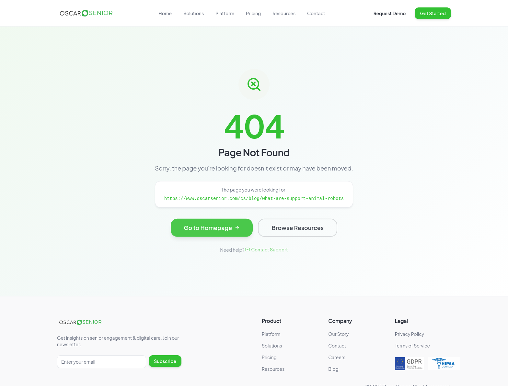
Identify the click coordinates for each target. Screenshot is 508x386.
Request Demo (390, 13)
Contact (316, 13)
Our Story (338, 334)
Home (165, 13)
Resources (283, 13)
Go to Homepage (212, 228)
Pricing (253, 13)
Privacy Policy (409, 334)
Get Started (433, 13)
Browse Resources (297, 228)
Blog (333, 369)
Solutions (193, 13)
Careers (336, 357)
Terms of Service (412, 345)
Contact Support (266, 249)
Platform (224, 13)
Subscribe (165, 361)
